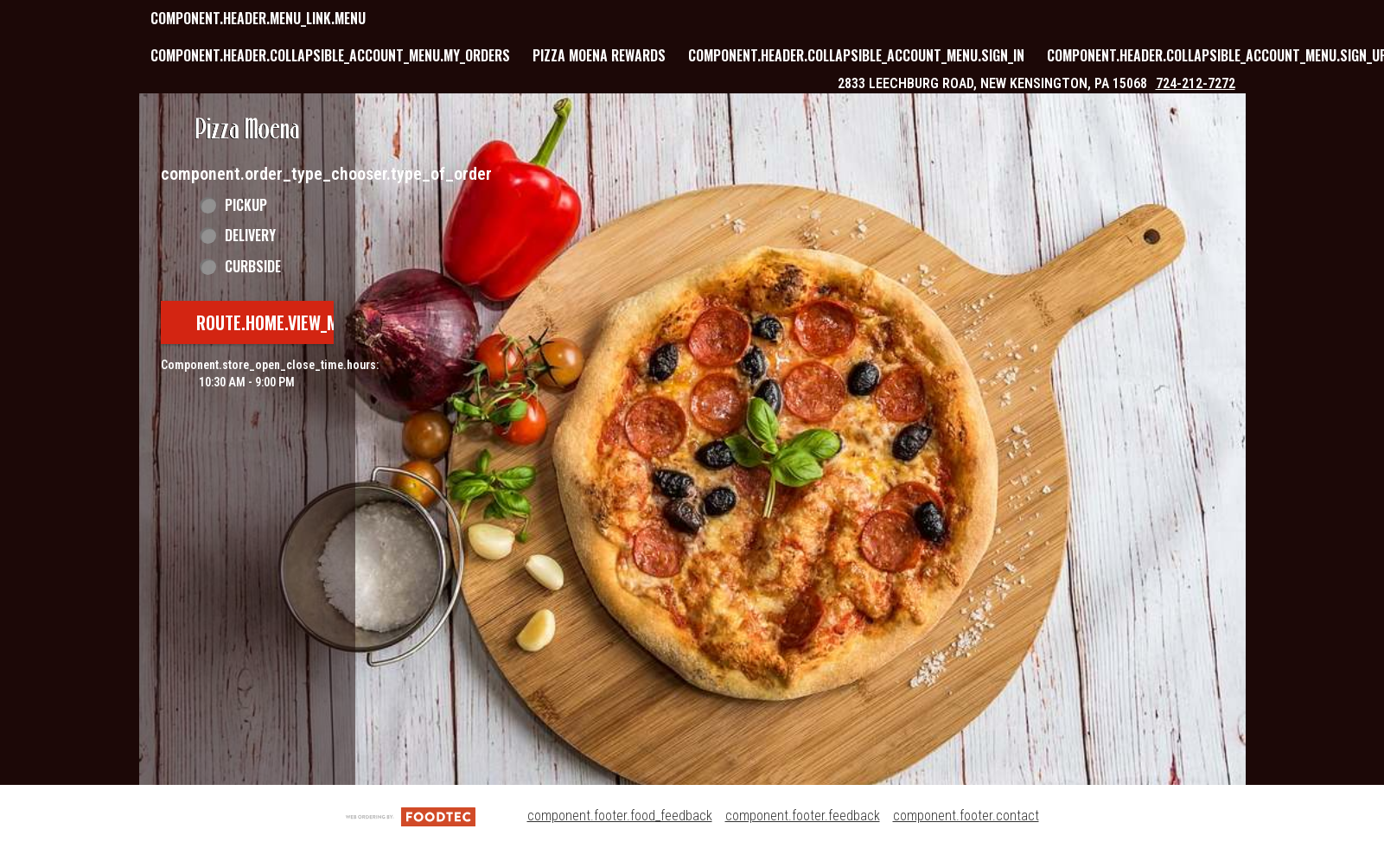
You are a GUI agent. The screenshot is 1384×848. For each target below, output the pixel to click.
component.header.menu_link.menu (258, 18)
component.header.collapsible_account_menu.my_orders (330, 55)
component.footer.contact (966, 815)
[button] (247, 129)
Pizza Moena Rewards (599, 55)
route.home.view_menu (281, 322)
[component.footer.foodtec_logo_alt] (410, 815)
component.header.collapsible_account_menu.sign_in (856, 55)
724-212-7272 (1195, 83)
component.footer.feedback (802, 815)
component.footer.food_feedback (619, 815)
